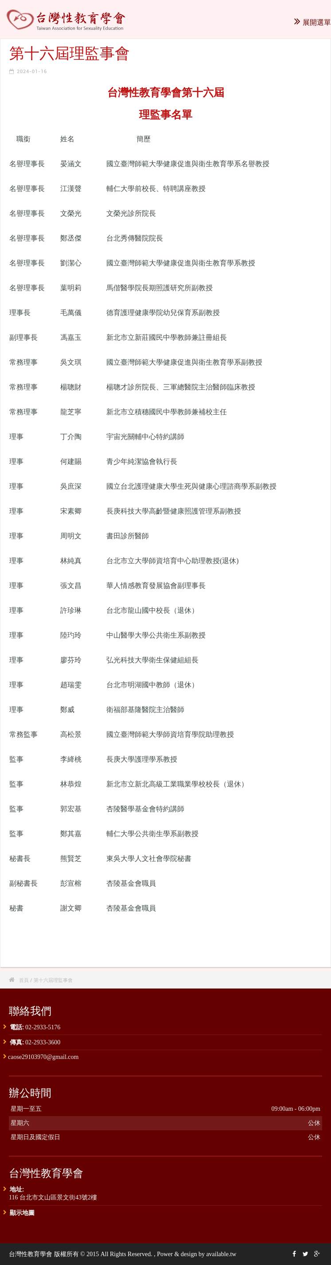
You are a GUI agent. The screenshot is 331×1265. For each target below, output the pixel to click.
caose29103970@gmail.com (43, 1057)
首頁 (24, 980)
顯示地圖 (22, 1212)
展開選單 (312, 22)
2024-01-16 (32, 71)
